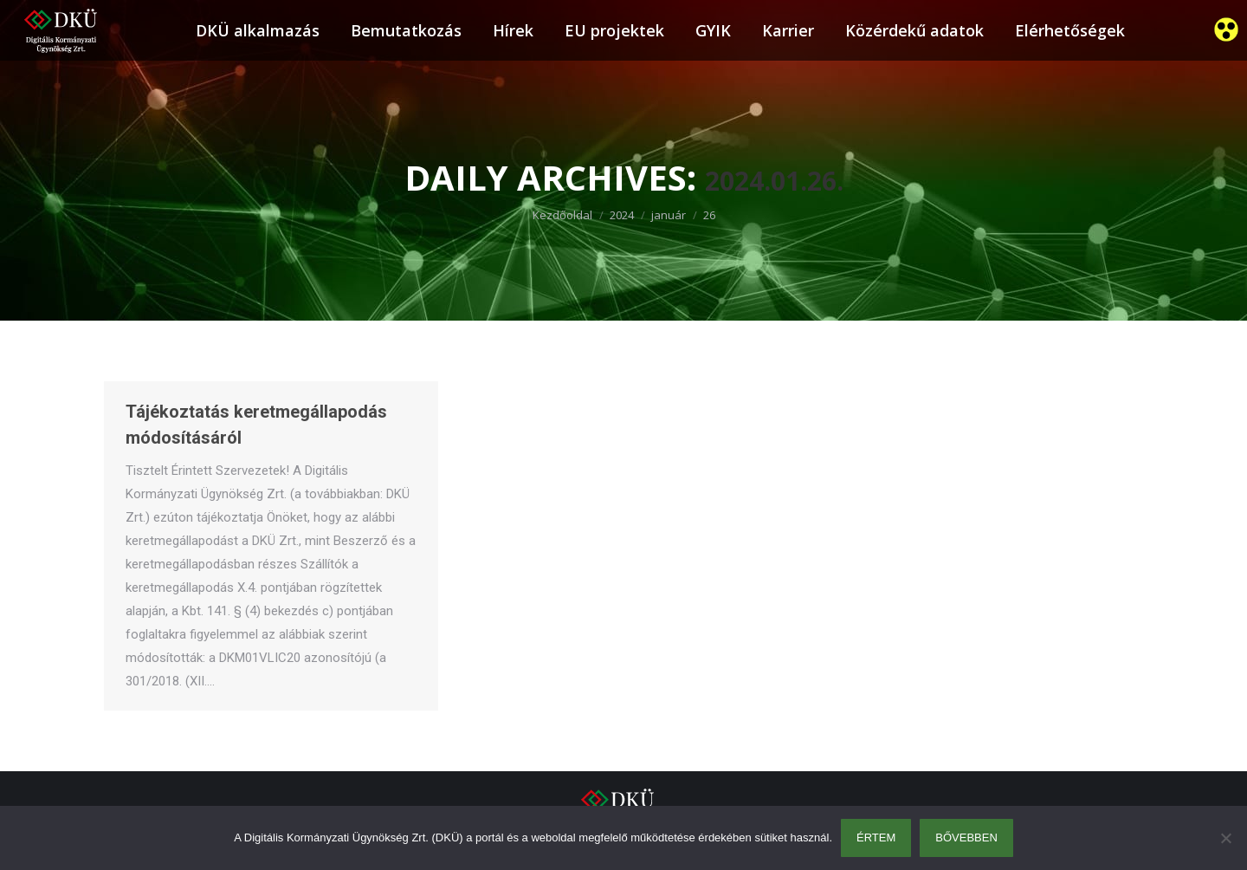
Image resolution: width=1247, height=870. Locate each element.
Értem (875, 837)
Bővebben (966, 837)
